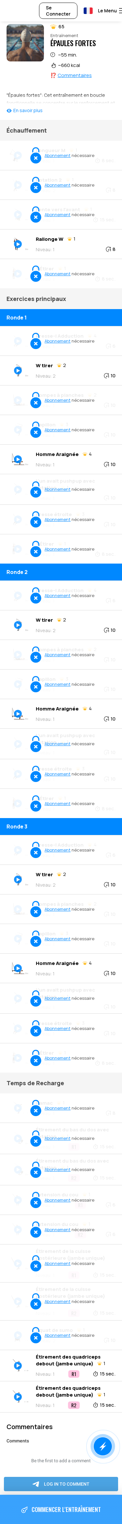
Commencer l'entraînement (61, 1510)
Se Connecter (58, 11)
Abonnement (58, 155)
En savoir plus (28, 110)
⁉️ (71, 75)
